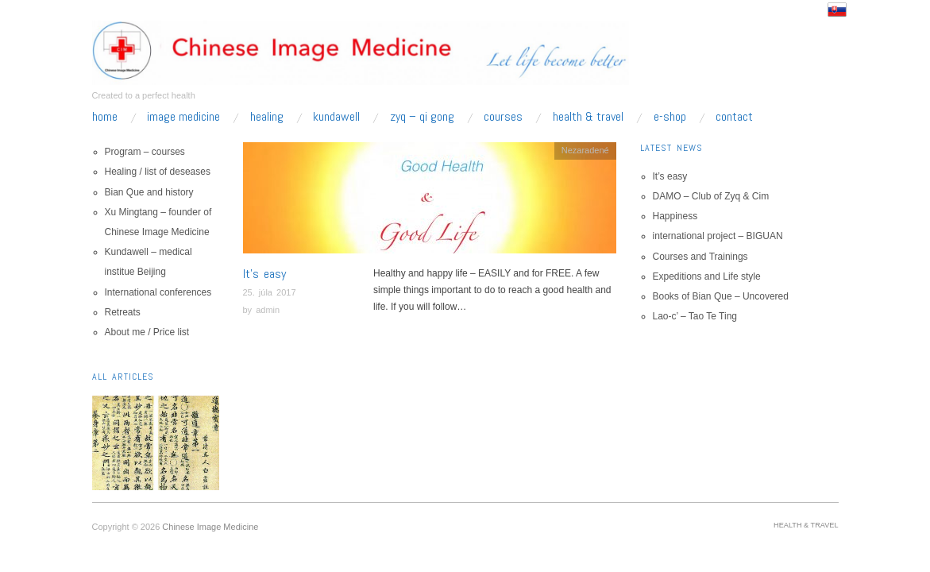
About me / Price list (147, 332)
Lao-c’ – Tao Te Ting (695, 316)
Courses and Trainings (700, 256)
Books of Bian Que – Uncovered (721, 296)
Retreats (123, 312)
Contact (734, 116)
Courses (503, 116)
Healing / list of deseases (157, 171)
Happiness (675, 216)
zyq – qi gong (422, 116)
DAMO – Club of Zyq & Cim (711, 196)
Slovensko (837, 9)
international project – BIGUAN (718, 236)
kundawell (336, 116)
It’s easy (264, 273)
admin (268, 310)
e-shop (670, 116)
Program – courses (145, 151)
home (105, 116)
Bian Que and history (149, 192)
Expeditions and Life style (707, 276)
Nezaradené (585, 150)
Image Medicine (183, 116)
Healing (267, 116)
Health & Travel (588, 116)
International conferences (158, 292)
